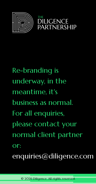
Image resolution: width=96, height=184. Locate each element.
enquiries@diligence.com (53, 156)
